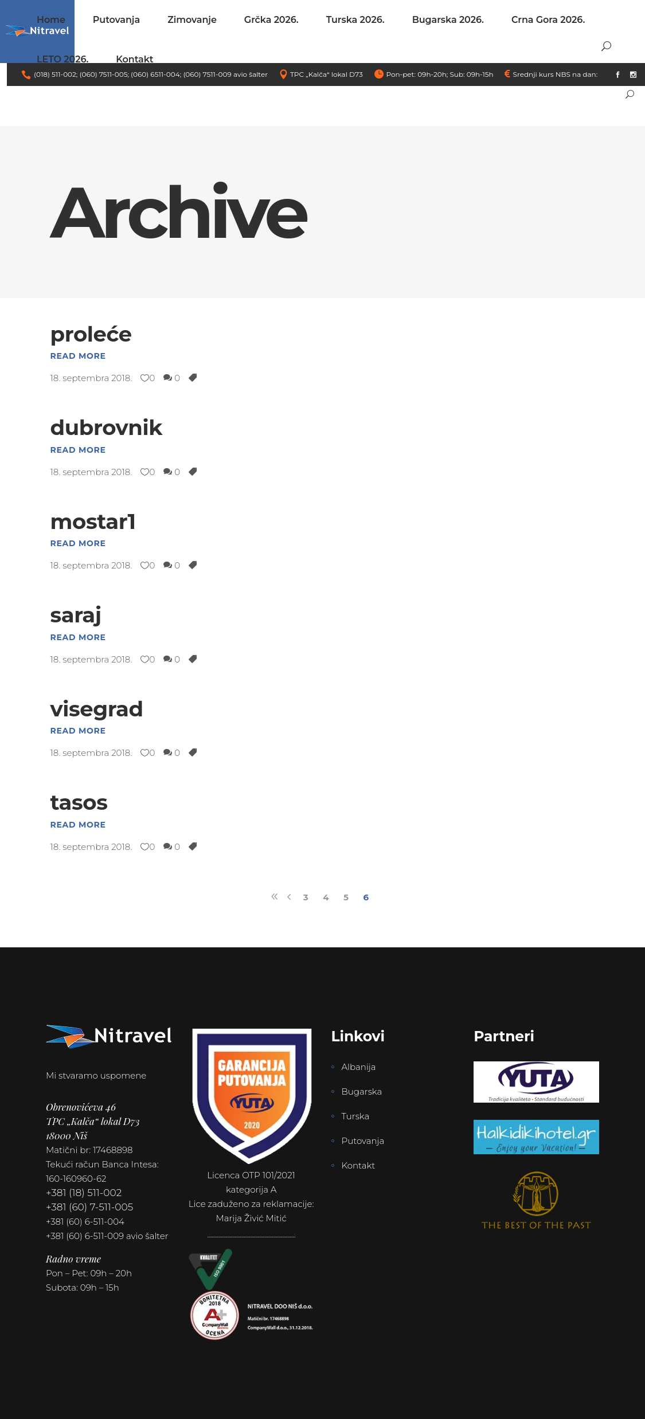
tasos (79, 802)
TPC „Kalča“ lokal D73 (326, 74)
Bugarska (362, 1091)
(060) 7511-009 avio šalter (225, 74)
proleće (91, 334)
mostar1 (93, 521)
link (605, 74)
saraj (75, 615)
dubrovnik (106, 427)
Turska (356, 1116)
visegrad (96, 709)
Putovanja (363, 1140)
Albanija (359, 1066)
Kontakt (359, 1165)
